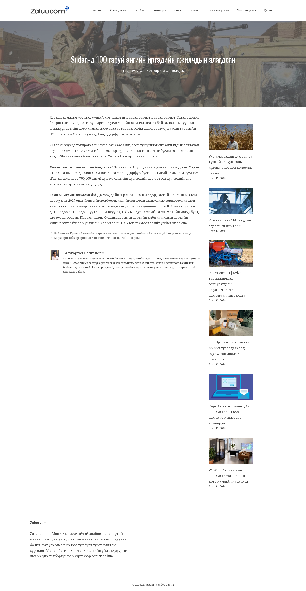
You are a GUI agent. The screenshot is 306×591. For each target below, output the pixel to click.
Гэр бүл (139, 10)
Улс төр (97, 10)
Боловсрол (159, 10)
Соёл (177, 10)
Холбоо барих (165, 585)
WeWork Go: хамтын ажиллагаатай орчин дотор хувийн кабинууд (228, 476)
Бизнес (194, 10)
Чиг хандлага (246, 10)
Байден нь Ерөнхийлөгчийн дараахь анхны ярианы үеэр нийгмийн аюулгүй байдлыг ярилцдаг (123, 233)
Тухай (268, 10)
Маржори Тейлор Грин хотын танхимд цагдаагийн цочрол (97, 238)
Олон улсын (118, 10)
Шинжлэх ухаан (217, 10)
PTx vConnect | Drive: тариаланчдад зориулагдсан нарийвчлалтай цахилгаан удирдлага (227, 284)
